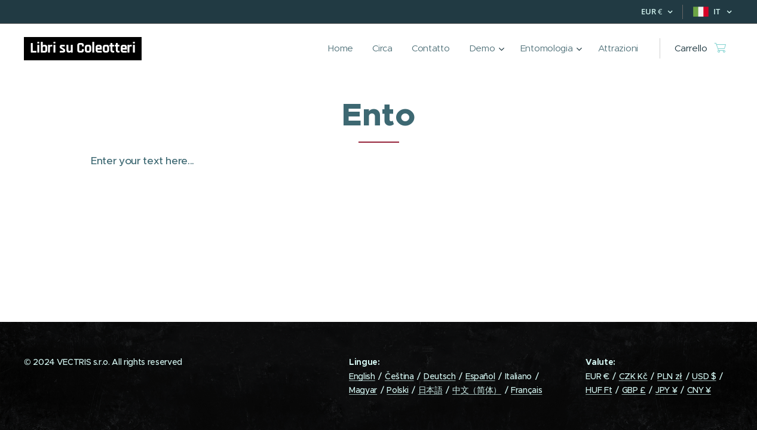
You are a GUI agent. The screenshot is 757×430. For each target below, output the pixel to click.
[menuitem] (337, 48)
